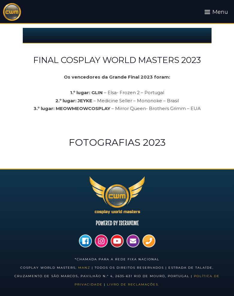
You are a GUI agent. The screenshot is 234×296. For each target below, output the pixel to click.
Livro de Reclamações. (133, 284)
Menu (220, 12)
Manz (84, 268)
